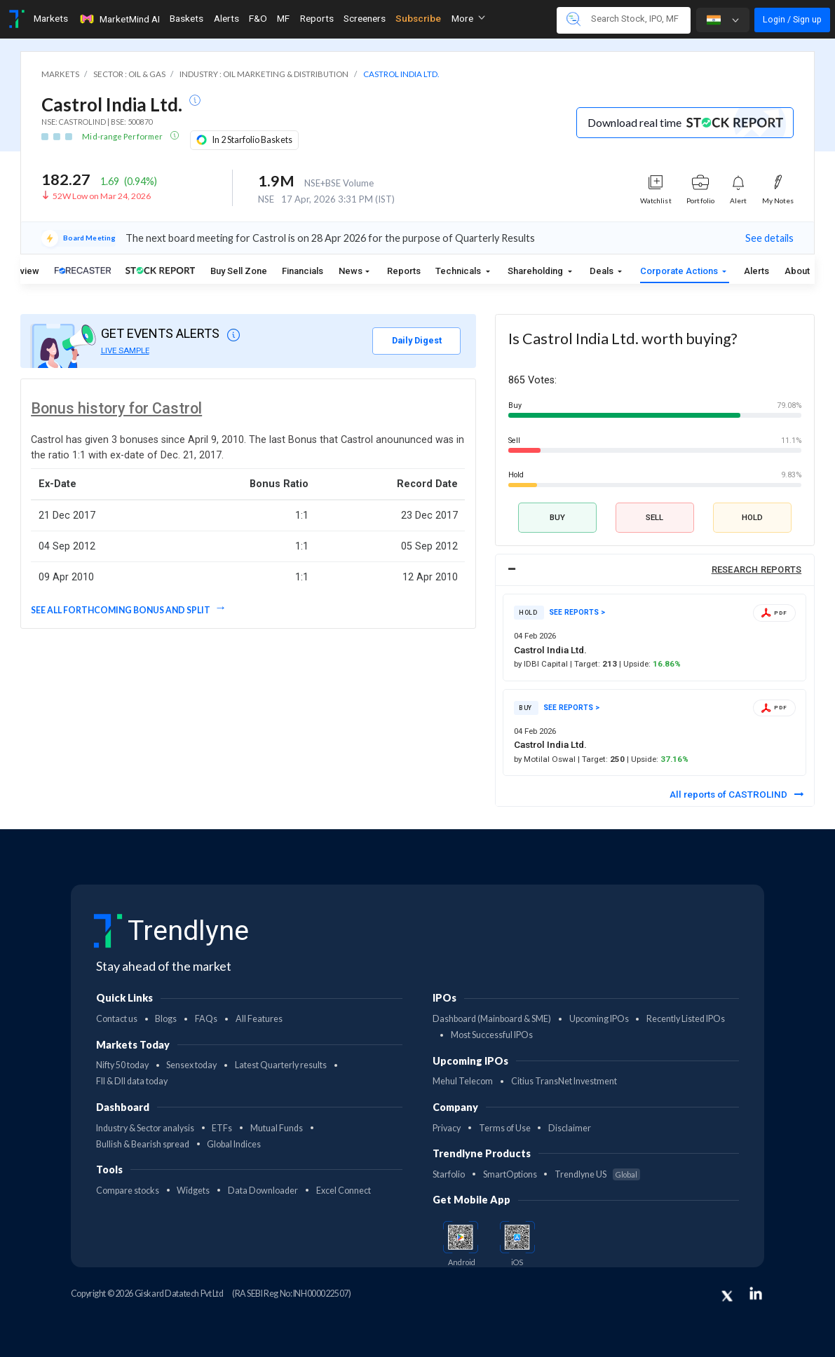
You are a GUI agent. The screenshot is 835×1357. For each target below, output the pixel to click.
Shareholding (536, 271)
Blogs (166, 1019)
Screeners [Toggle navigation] (365, 18)
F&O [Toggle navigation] (258, 18)
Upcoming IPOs (599, 1019)
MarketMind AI (119, 19)
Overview (20, 271)
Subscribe (418, 18)
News (350, 271)
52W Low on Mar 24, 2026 (102, 196)
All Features (259, 1019)
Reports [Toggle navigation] (317, 18)
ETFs (222, 1128)
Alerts (756, 271)
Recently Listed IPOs (685, 1019)
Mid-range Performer (123, 136)
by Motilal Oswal (546, 759)
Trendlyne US (597, 1174)
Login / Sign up (792, 19)
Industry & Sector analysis (145, 1128)
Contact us (116, 1019)
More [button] (468, 18)
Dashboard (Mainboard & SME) (492, 1019)
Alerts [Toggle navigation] (226, 18)
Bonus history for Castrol (116, 408)
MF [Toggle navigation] (283, 18)
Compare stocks (127, 1190)
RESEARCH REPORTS (757, 569)
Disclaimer (569, 1128)
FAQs (206, 1019)
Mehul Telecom (463, 1081)
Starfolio (449, 1174)
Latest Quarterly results (281, 1065)
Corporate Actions (680, 271)
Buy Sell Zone (238, 271)
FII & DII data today (132, 1081)
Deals (603, 271)
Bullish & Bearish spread (142, 1144)
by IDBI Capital (542, 664)
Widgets (193, 1190)
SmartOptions (510, 1174)
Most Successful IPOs (492, 1035)
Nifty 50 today (122, 1065)
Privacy (447, 1128)
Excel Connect (343, 1190)
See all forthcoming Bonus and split (121, 610)
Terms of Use (505, 1128)
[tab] (655, 570)
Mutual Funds (276, 1128)
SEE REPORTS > (577, 612)
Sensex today (191, 1065)
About (797, 271)
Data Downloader (263, 1190)
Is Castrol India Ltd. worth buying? (622, 338)
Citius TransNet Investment (564, 1081)
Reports (404, 271)
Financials (302, 271)
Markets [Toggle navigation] (51, 18)
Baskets (186, 18)
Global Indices (234, 1144)
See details (769, 238)
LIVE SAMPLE (125, 350)
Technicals (459, 271)
